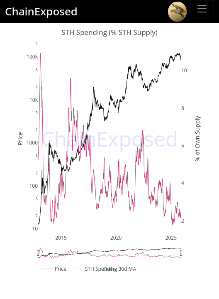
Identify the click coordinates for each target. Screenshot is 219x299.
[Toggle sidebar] (202, 8)
